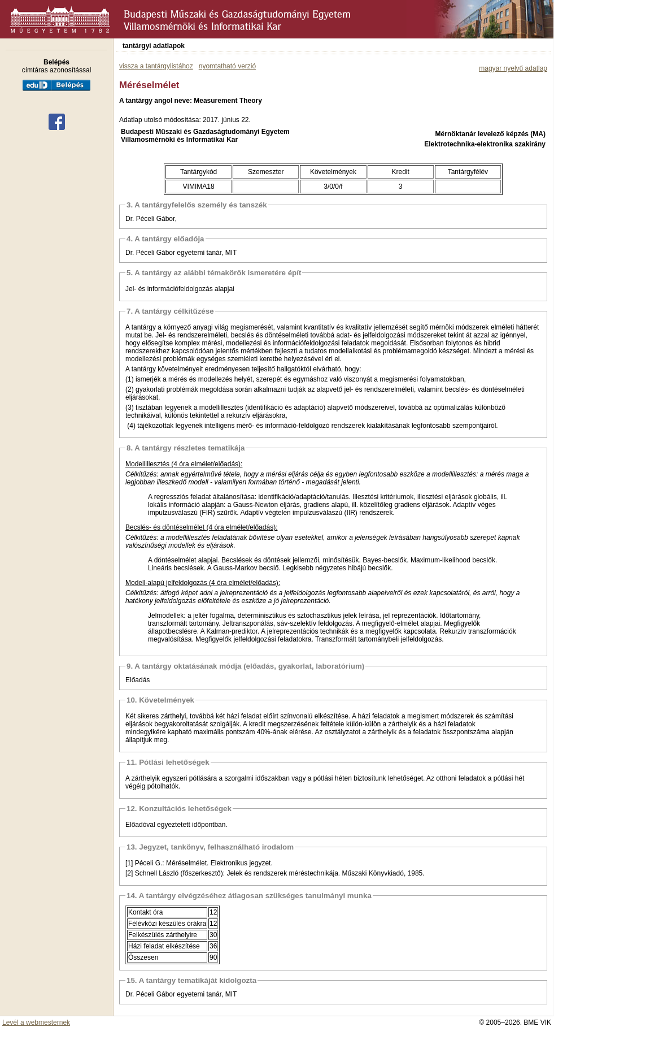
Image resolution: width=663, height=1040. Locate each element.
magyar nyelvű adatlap (513, 68)
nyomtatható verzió (227, 66)
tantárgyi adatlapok (154, 46)
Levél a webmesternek (36, 1022)
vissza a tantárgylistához (156, 66)
